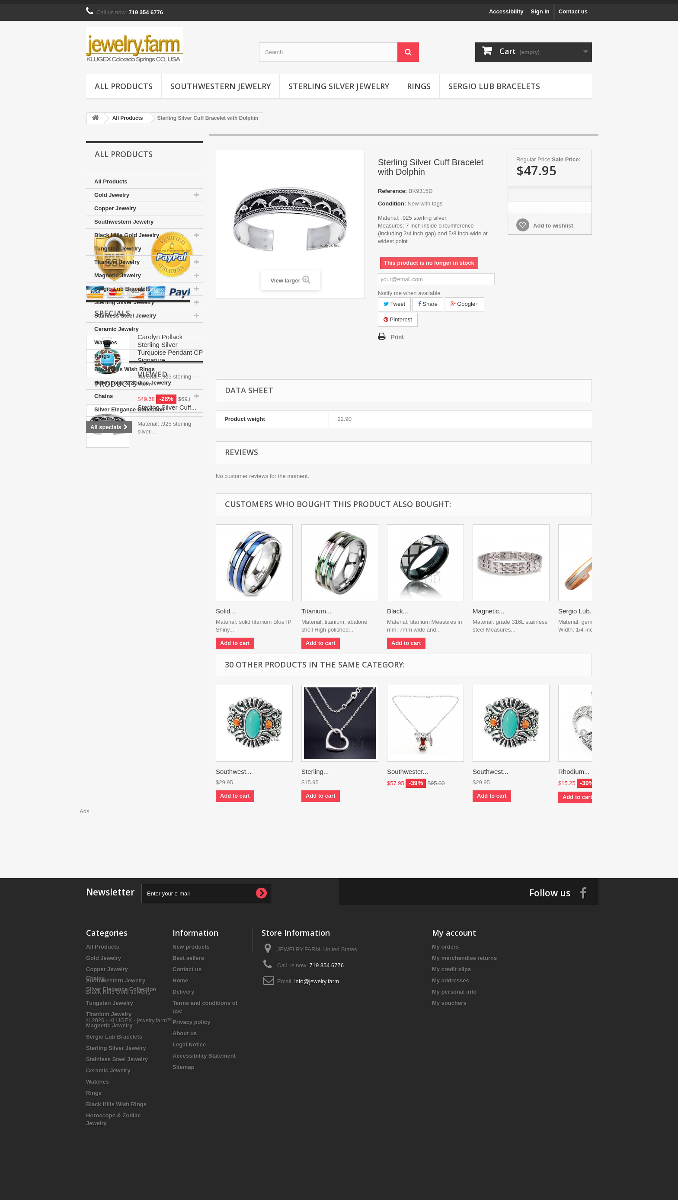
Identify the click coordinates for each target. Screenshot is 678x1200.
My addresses (450, 976)
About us (185, 1029)
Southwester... (407, 767)
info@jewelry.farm (316, 977)
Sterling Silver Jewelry (338, 82)
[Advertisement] (339, 830)
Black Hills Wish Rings (124, 365)
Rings (419, 82)
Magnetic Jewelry (117, 271)
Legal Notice (189, 1040)
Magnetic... (488, 606)
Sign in (540, 7)
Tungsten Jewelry (117, 244)
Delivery (184, 987)
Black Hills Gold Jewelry (126, 231)
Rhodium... (574, 767)
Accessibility (506, 7)
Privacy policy (191, 1017)
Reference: (392, 186)
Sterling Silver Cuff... (167, 679)
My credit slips (451, 965)
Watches (105, 338)
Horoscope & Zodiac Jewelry (132, 378)
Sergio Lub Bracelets (494, 82)
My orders (445, 942)
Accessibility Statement (204, 1051)
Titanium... (316, 606)
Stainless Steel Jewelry (125, 311)
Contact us (573, 7)
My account (454, 928)
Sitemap (184, 1062)
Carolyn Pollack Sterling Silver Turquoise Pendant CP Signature (170, 544)
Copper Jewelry (115, 204)
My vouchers (449, 998)
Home (180, 976)
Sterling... (315, 767)
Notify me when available (409, 289)
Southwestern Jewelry (220, 82)
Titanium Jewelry (117, 257)
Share (428, 299)
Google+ (465, 299)
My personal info (454, 987)
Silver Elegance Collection (129, 405)
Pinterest (398, 315)
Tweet (394, 299)
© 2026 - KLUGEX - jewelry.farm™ (129, 1176)
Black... (397, 606)
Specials (112, 509)
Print (397, 332)
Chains (103, 391)
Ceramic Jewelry (116, 324)
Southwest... (234, 767)
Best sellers (188, 953)
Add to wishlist (552, 221)
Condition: (392, 199)
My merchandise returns (464, 953)
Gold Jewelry (111, 190)
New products (191, 942)
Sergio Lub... (576, 606)
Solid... (226, 606)
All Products (124, 82)
